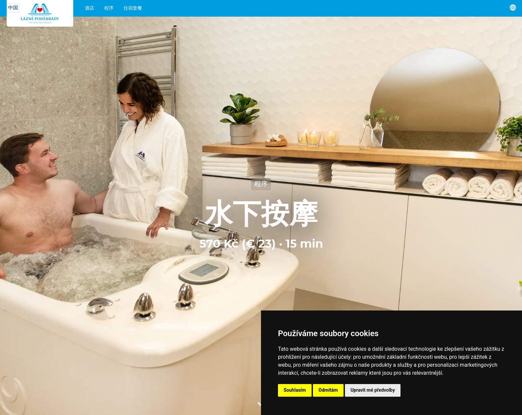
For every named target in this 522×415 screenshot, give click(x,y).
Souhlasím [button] (295, 390)
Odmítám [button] (328, 390)
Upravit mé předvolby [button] (373, 390)
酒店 (89, 8)
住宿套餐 (133, 8)
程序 (109, 8)
